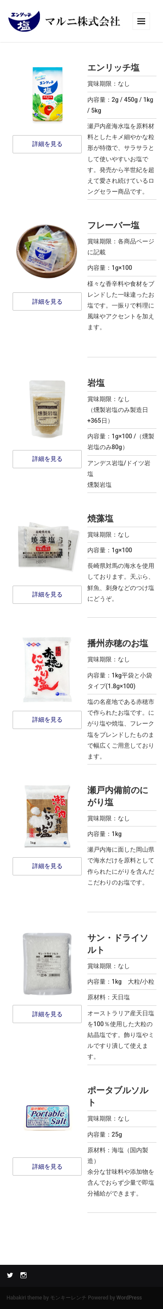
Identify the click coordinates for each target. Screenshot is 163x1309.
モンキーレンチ (68, 1298)
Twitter (10, 1274)
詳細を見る (47, 143)
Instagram (23, 1274)
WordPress (129, 1298)
